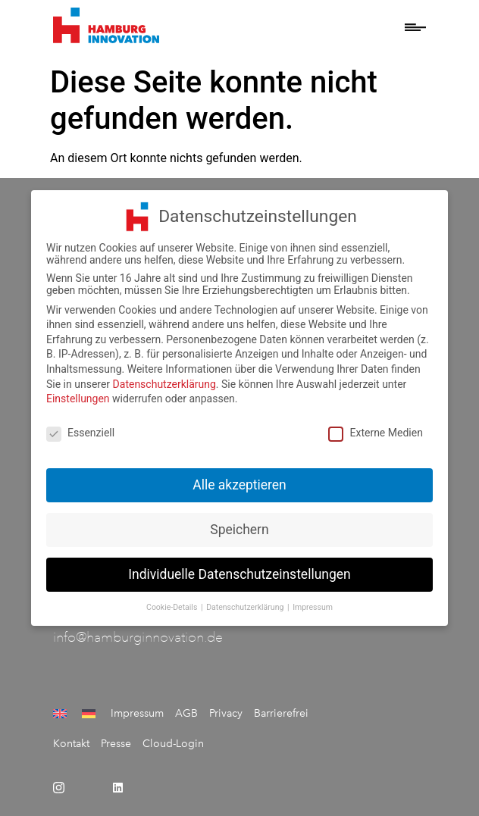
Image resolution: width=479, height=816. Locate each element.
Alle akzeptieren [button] (239, 478)
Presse (116, 743)
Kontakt (71, 743)
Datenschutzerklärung (164, 378)
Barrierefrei (281, 713)
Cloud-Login (173, 743)
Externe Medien (375, 427)
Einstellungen (78, 393)
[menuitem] (61, 713)
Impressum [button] (313, 601)
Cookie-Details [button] (172, 601)
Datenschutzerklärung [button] (246, 601)
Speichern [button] (239, 523)
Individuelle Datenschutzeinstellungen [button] (239, 568)
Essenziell (80, 427)
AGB (186, 713)
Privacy (226, 713)
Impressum (137, 713)
